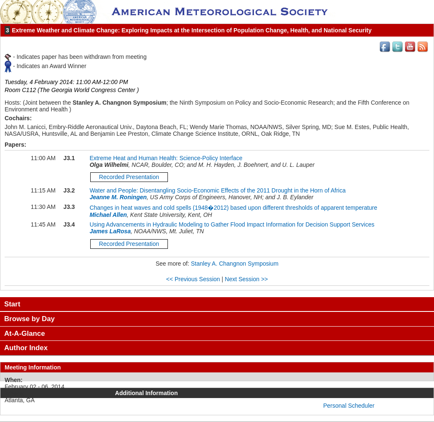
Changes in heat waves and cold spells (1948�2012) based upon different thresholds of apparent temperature (233, 207)
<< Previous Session (193, 279)
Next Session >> (246, 279)
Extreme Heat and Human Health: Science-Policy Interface (165, 158)
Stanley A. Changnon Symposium (235, 263)
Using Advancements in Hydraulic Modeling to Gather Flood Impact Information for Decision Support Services (231, 224)
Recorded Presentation (129, 177)
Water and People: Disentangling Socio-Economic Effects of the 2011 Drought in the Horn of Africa (217, 190)
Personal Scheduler (348, 405)
